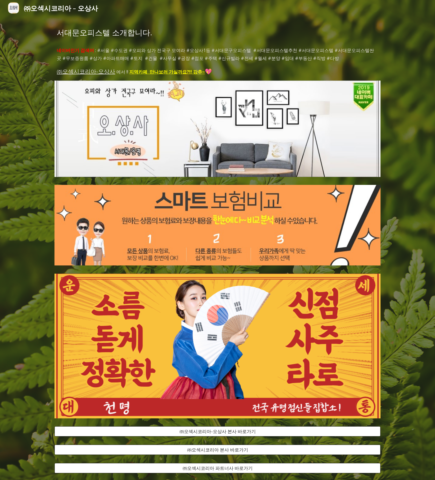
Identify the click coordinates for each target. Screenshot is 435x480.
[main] (217, 32)
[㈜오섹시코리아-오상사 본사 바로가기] (217, 431)
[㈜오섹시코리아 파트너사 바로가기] (217, 468)
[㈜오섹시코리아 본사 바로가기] (217, 449)
